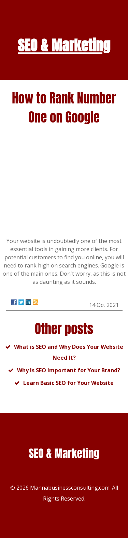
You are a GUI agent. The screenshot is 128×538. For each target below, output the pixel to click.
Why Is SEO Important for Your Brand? (68, 370)
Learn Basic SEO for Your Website (68, 383)
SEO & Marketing (64, 45)
